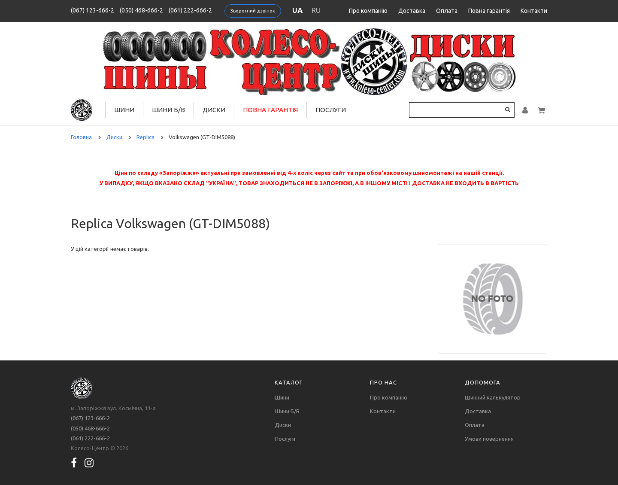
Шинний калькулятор (493, 397)
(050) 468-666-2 (141, 10)
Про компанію (368, 10)
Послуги (330, 109)
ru (316, 10)
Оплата (446, 10)
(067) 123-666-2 (92, 10)
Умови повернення (489, 439)
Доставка (411, 10)
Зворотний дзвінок (252, 10)
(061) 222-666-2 (190, 10)
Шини (124, 109)
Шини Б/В (168, 109)
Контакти (534, 10)
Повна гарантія (489, 10)
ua (297, 10)
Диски (214, 109)
